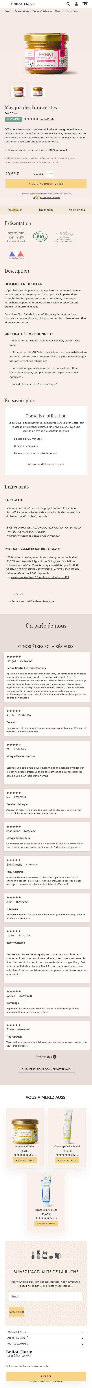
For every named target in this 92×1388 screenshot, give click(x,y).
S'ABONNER (16, 1312)
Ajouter (46, 1376)
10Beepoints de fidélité (46, 197)
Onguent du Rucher (25, 1146)
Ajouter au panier (46, 183)
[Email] (45, 1296)
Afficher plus (46, 1056)
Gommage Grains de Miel (67, 1146)
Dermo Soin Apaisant (46, 1210)
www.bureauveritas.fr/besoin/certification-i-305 (40, 577)
